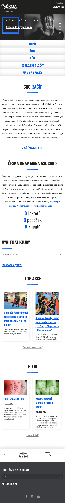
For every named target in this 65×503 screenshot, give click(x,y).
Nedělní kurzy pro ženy (19, 27)
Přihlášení (59, 3)
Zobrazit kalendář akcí (32, 347)
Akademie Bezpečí (47, 206)
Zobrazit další (32, 435)
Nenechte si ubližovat (26, 206)
